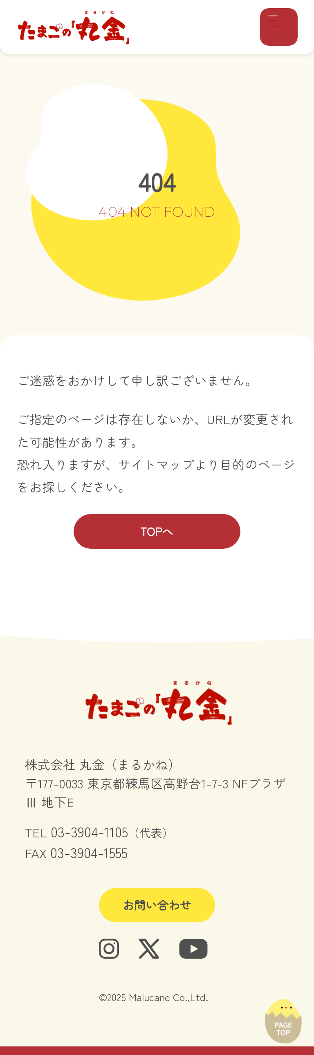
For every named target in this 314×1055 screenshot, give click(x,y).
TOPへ (156, 531)
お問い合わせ (157, 905)
